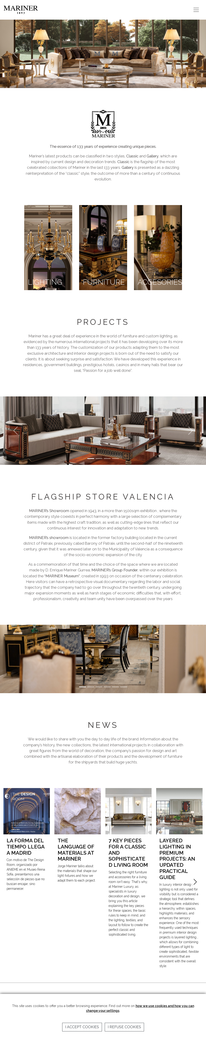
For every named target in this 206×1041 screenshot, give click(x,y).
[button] (195, 882)
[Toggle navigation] (196, 9)
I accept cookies (82, 1027)
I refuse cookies (124, 1027)
